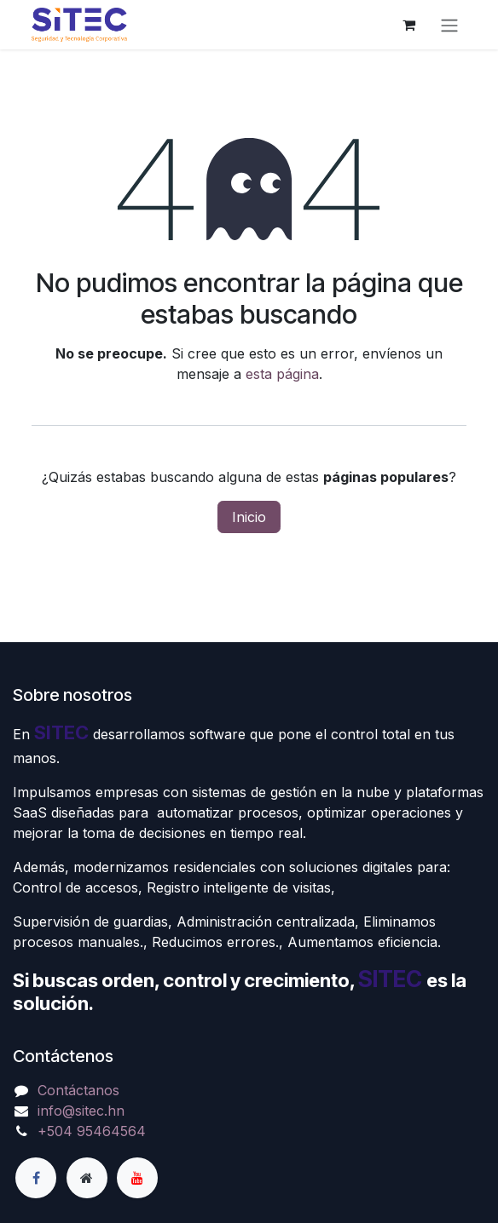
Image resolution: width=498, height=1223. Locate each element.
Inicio (249, 516)
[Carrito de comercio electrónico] (408, 25)
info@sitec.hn (81, 1110)
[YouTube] (137, 1177)
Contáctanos (78, 1090)
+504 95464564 (92, 1131)
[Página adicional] (87, 1177)
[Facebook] (35, 1177)
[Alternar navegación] (449, 25)
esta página (282, 373)
